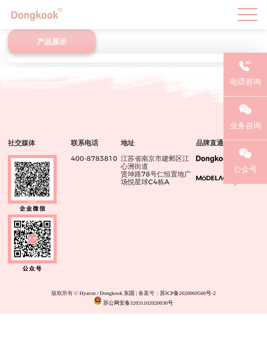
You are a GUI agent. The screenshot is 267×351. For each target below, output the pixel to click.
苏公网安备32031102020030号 (133, 301)
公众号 (245, 159)
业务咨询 (245, 115)
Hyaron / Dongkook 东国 (107, 293)
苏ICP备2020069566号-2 (188, 293)
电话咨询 (245, 72)
